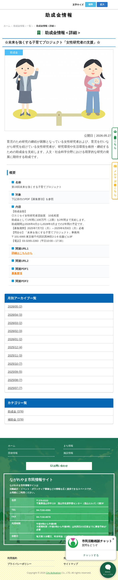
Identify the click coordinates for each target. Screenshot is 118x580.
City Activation (53, 572)
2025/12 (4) (15, 347)
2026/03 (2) (15, 323)
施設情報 (68, 453)
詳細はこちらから (22, 253)
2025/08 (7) (15, 380)
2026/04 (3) (15, 314)
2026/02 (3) (15, 331)
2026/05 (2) (15, 306)
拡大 (102, 4)
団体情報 (13, 453)
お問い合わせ (59, 465)
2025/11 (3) (15, 355)
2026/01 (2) (15, 339)
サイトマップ (71, 564)
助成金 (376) (16, 411)
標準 (90, 4)
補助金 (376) (16, 419)
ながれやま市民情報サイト (17, 4)
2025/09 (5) (15, 371)
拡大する (59, 90)
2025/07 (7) (15, 388)
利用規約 (12, 558)
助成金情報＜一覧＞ (23, 26)
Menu (112, 4)
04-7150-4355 (43, 510)
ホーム (7, 26)
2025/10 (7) (15, 363)
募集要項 (17, 273)
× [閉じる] (113, 539)
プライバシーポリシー (19, 564)
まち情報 (68, 445)
